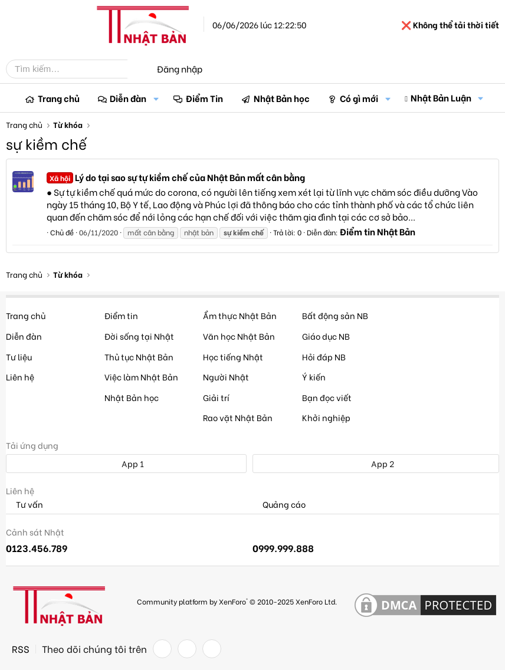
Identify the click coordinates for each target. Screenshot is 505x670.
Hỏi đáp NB (324, 356)
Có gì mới (359, 97)
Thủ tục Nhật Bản (138, 356)
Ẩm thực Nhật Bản (240, 315)
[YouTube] (211, 648)
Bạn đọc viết (327, 397)
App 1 (126, 463)
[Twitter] (187, 648)
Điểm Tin (204, 97)
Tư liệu (19, 356)
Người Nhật (226, 376)
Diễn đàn (128, 97)
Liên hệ (20, 376)
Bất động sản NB (335, 315)
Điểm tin (121, 315)
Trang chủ (59, 97)
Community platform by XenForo (237, 601)
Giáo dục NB (326, 336)
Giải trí (216, 397)
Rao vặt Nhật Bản (238, 417)
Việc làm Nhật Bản (141, 376)
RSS (20, 649)
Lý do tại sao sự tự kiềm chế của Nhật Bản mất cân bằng (176, 176)
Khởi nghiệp (326, 417)
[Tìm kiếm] (75, 69)
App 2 (376, 463)
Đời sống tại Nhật (139, 336)
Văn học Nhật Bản (239, 336)
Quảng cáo (279, 505)
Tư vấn (24, 505)
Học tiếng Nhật (233, 356)
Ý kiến (314, 376)
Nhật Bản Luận (441, 97)
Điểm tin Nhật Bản (377, 231)
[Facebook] (162, 648)
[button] (155, 98)
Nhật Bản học (282, 97)
